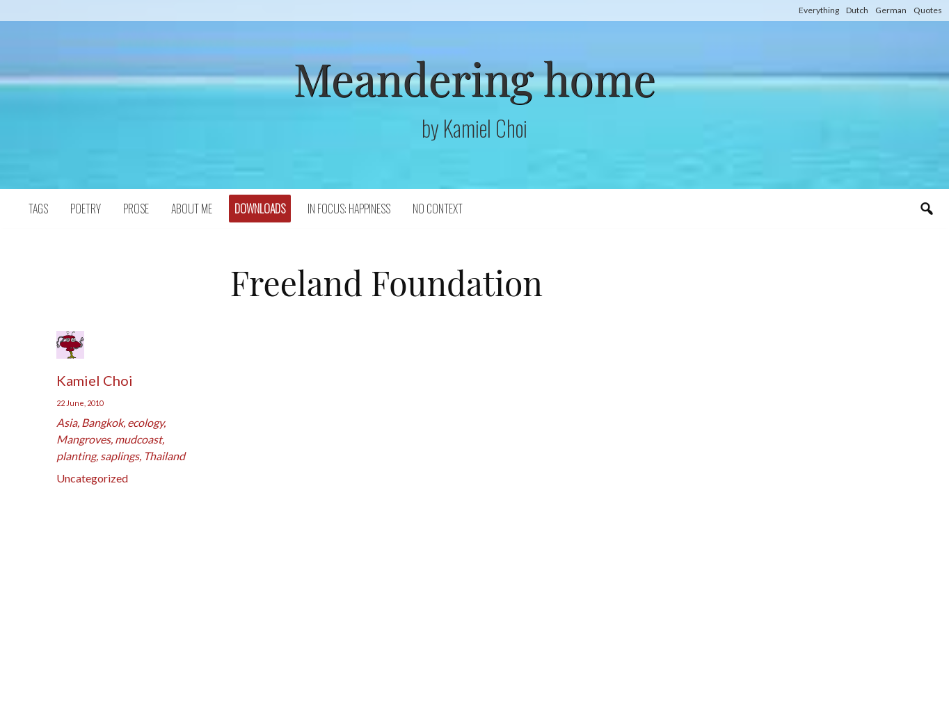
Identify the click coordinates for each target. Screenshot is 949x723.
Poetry (85, 208)
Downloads (259, 208)
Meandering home (474, 77)
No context (438, 208)
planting (76, 455)
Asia (66, 422)
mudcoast (138, 439)
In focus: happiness (349, 208)
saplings (119, 455)
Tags (38, 208)
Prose (136, 208)
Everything (819, 10)
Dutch (857, 10)
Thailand (164, 455)
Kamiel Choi (94, 380)
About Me (191, 208)
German (891, 10)
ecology (145, 422)
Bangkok (102, 422)
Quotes (928, 10)
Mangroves (83, 439)
